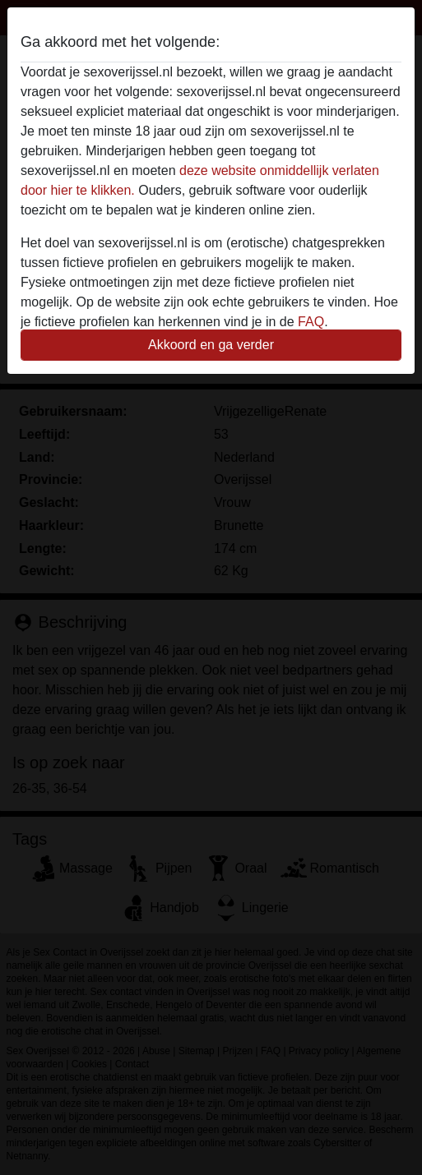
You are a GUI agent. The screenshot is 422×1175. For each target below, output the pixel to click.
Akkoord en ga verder (211, 345)
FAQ (311, 322)
